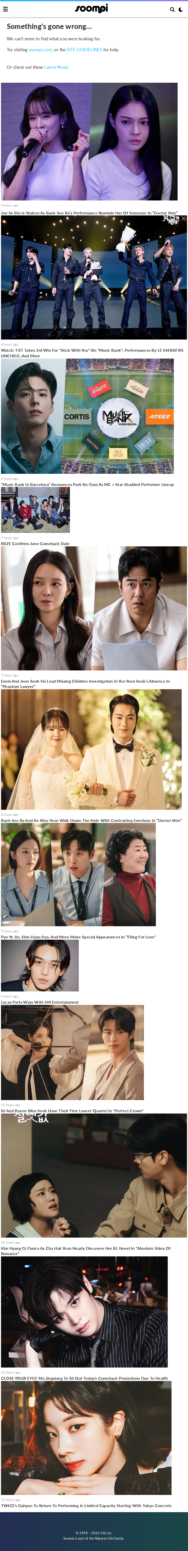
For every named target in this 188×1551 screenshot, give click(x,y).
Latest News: (56, 67)
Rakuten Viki (104, 1538)
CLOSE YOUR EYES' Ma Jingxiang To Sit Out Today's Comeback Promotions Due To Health (84, 1378)
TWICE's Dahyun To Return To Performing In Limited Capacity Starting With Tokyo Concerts (86, 1505)
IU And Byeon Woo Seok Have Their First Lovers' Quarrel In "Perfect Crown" (72, 1110)
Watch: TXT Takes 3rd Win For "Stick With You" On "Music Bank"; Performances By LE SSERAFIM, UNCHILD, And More (92, 353)
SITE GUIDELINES (84, 49)
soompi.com (40, 49)
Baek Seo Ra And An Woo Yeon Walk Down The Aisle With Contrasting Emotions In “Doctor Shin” (91, 820)
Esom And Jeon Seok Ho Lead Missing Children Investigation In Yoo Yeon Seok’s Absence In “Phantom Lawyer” (85, 684)
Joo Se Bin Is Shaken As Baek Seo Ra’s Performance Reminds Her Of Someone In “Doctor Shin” (89, 212)
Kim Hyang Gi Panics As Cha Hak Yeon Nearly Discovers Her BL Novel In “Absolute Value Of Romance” (86, 1251)
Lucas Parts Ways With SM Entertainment (40, 1002)
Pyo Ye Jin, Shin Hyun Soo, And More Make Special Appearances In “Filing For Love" (78, 936)
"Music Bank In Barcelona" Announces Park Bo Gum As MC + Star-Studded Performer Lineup (87, 484)
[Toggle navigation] (5, 9)
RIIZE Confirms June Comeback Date (35, 543)
